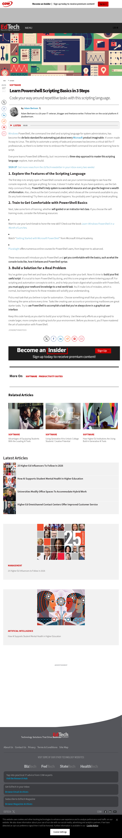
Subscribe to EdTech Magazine (20, 799)
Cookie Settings (60, 832)
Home (4, 80)
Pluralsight (13, 248)
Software (12, 80)
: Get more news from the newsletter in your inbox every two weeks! (51, 167)
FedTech (48, 766)
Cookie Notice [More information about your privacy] (92, 825)
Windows (13, 133)
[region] (61, 826)
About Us (8, 747)
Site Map (63, 747)
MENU (28, 28)
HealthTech (89, 766)
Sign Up (102, 4)
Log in (115, 27)
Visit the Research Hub (16, 778)
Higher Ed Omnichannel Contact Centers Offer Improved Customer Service (57, 504)
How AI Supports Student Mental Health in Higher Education (50, 478)
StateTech (67, 766)
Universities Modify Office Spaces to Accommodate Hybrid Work (52, 491)
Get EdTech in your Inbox (17, 787)
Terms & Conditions (47, 747)
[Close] (116, 819)
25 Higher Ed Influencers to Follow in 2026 (40, 465)
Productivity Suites (51, 376)
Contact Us (20, 747)
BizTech (30, 766)
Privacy (32, 747)
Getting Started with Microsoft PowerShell (37, 238)
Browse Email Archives (16, 792)
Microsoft (78, 137)
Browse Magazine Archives (18, 804)
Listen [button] (17, 125)
